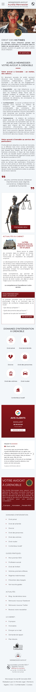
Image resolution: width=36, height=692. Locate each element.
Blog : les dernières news (17, 596)
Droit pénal (11, 342)
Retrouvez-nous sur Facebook (19, 601)
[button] (33, 20)
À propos (6, 505)
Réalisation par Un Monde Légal (14, 682)
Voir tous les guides (15, 584)
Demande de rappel (16, 635)
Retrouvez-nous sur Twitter (18, 605)
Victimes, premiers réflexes (18, 571)
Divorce (10, 359)
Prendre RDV (26, 505)
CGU (11, 685)
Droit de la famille (25, 342)
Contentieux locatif (18, 392)
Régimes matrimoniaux (17, 575)
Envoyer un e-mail (15, 630)
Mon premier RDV (15, 558)
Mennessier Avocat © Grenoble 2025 (18, 679)
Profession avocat (15, 562)
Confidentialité (20, 685)
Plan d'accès (13, 639)
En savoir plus (27, 317)
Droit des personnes (25, 359)
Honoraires (16, 505)
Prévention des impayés (17, 580)
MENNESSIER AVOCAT (18, 2)
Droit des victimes (11, 375)
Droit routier (25, 375)
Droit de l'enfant (14, 567)
